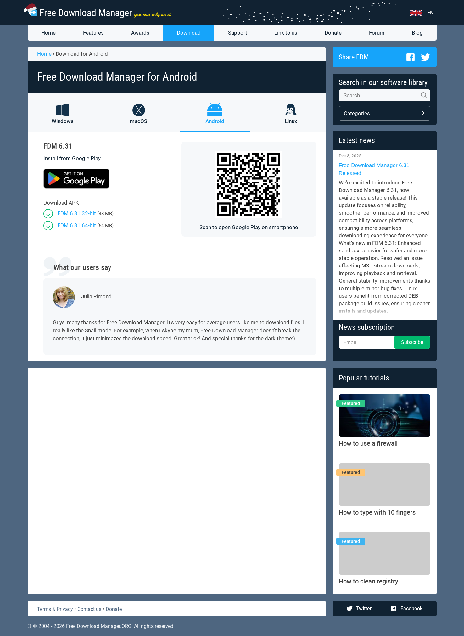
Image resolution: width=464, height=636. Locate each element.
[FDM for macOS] (139, 118)
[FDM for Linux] (291, 118)
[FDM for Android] (215, 118)
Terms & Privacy (55, 609)
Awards (140, 33)
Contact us (89, 609)
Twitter (364, 608)
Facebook (411, 608)
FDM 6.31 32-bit (77, 213)
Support (237, 33)
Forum (376, 33)
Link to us (285, 33)
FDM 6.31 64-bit (77, 225)
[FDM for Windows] (63, 118)
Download (189, 33)
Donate (333, 33)
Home (48, 33)
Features (93, 33)
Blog (417, 33)
